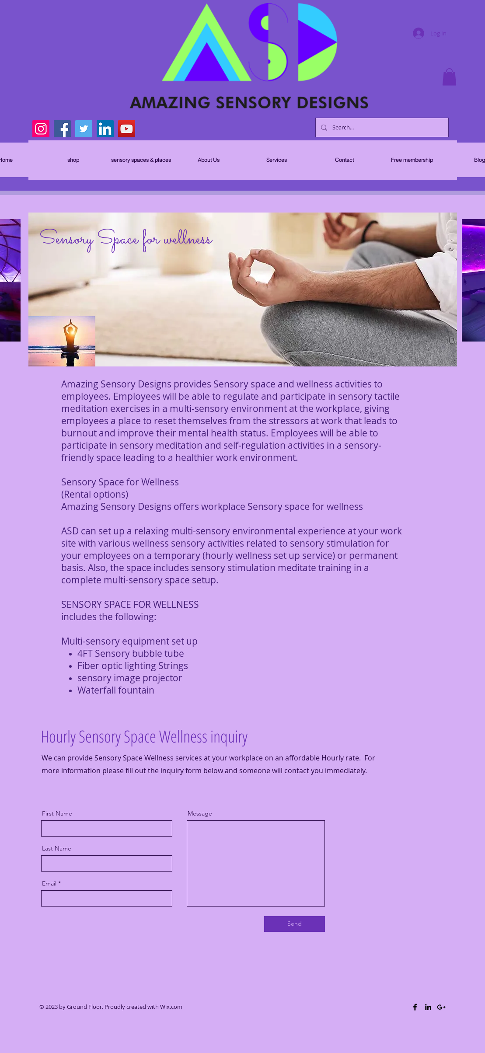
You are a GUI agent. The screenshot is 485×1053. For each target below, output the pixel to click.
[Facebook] (62, 128)
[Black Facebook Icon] (415, 1007)
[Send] (294, 924)
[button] (449, 76)
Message (200, 813)
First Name (57, 813)
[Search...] (381, 127)
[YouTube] (126, 128)
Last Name (56, 848)
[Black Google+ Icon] (441, 1007)
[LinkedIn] (105, 128)
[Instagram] (40, 128)
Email (49, 883)
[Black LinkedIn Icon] (428, 1007)
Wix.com (171, 1007)
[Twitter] (83, 128)
